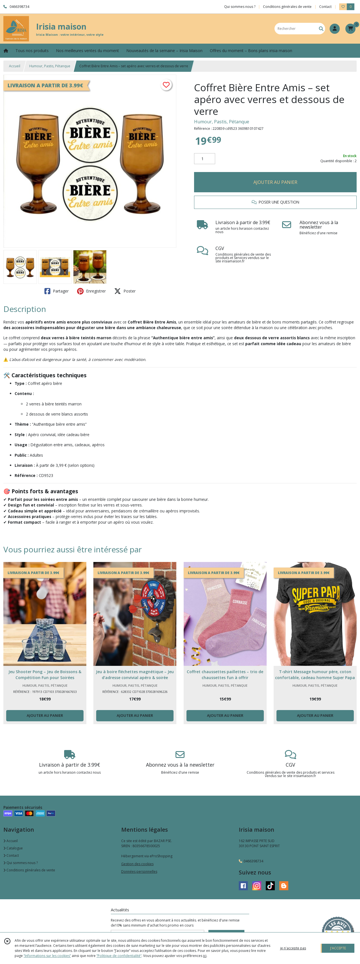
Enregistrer (91, 291)
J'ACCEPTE (338, 948)
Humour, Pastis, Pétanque (49, 66)
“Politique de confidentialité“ (118, 955)
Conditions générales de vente (29, 870)
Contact (325, 6)
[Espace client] (334, 29)
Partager (56, 291)
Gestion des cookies (137, 864)
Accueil (14, 66)
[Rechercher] (321, 28)
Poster (125, 291)
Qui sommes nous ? (20, 862)
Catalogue (13, 848)
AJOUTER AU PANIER (275, 182)
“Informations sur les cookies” (47, 955)
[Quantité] (204, 158)
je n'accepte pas (293, 948)
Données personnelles (139, 871)
